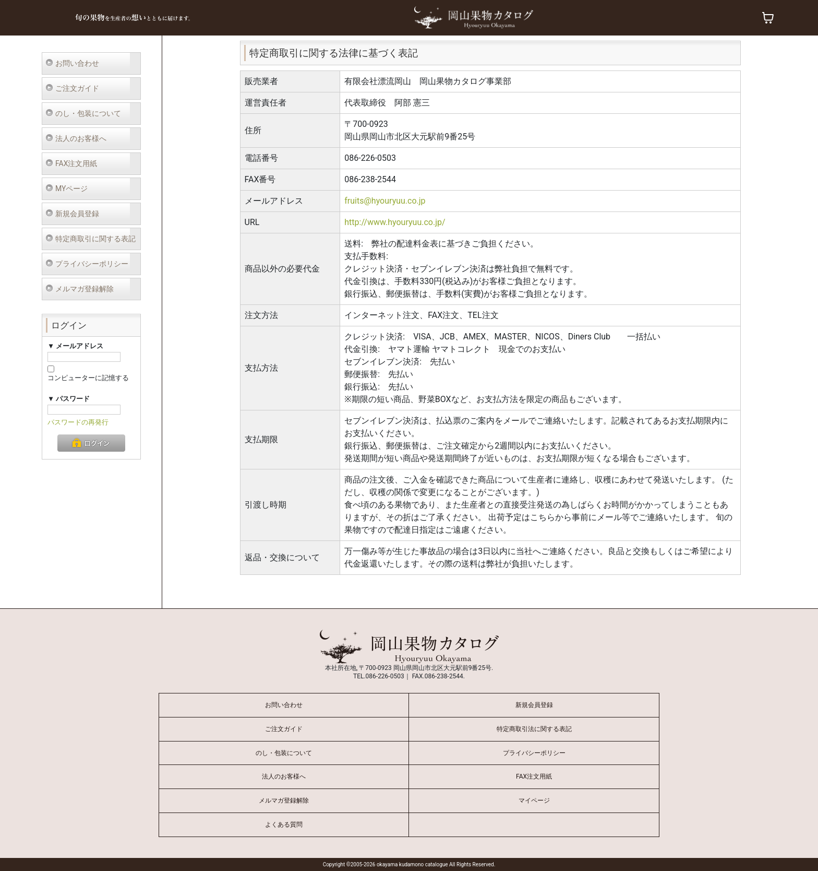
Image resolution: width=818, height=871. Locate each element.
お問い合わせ (77, 63)
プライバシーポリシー (91, 264)
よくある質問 (284, 824)
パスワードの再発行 (78, 422)
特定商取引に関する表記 (95, 238)
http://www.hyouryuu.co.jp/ (394, 222)
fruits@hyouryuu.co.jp (384, 201)
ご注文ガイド (77, 88)
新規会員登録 (77, 213)
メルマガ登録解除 (84, 289)
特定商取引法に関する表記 (534, 729)
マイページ (534, 800)
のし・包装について (88, 113)
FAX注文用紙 (76, 163)
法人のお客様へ (80, 138)
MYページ (71, 188)
